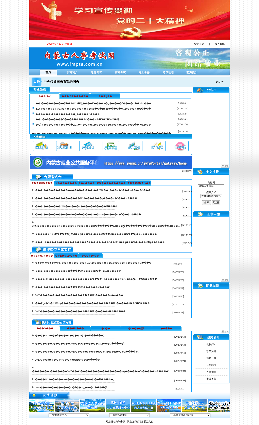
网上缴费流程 (134, 421)
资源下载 (211, 378)
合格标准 (211, 365)
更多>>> (220, 81)
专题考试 (96, 72)
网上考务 (144, 72)
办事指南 (211, 371)
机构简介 (72, 72)
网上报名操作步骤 (115, 421)
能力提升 (192, 72)
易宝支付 (148, 421)
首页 (48, 72)
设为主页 (199, 43)
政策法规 (211, 351)
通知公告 (211, 358)
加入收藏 (220, 43)
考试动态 (168, 72)
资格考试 (120, 72)
